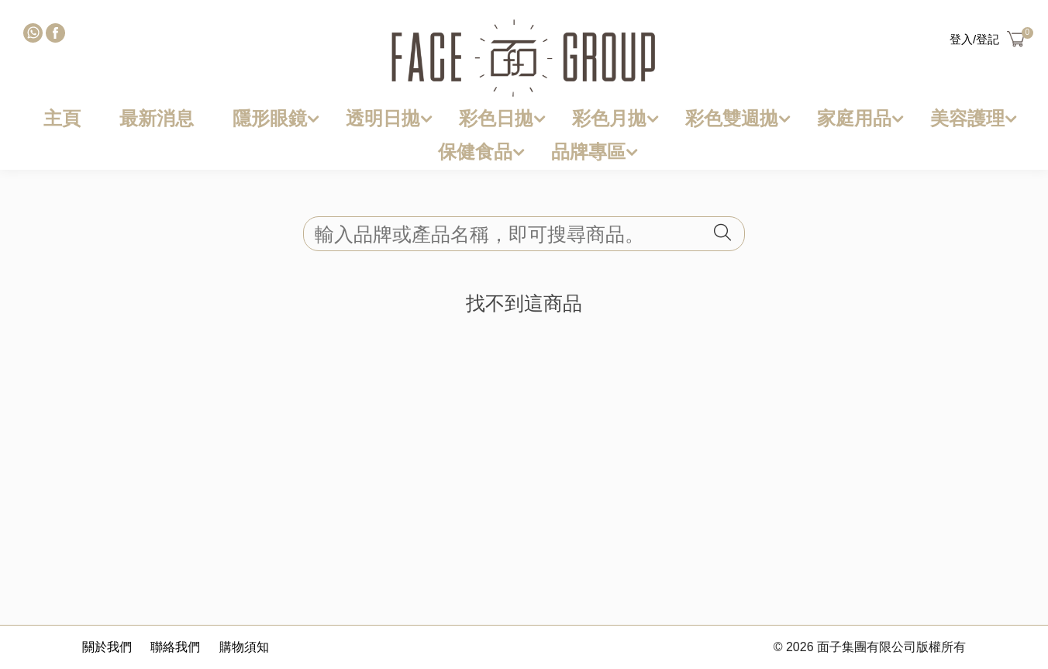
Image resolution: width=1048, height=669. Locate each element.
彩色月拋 (609, 118)
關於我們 (107, 646)
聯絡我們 (175, 646)
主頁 (62, 118)
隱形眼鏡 (270, 118)
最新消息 (156, 118)
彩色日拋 (496, 118)
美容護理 (967, 118)
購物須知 (244, 646)
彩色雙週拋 (731, 118)
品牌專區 (588, 151)
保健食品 (475, 151)
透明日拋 (383, 118)
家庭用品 (854, 118)
